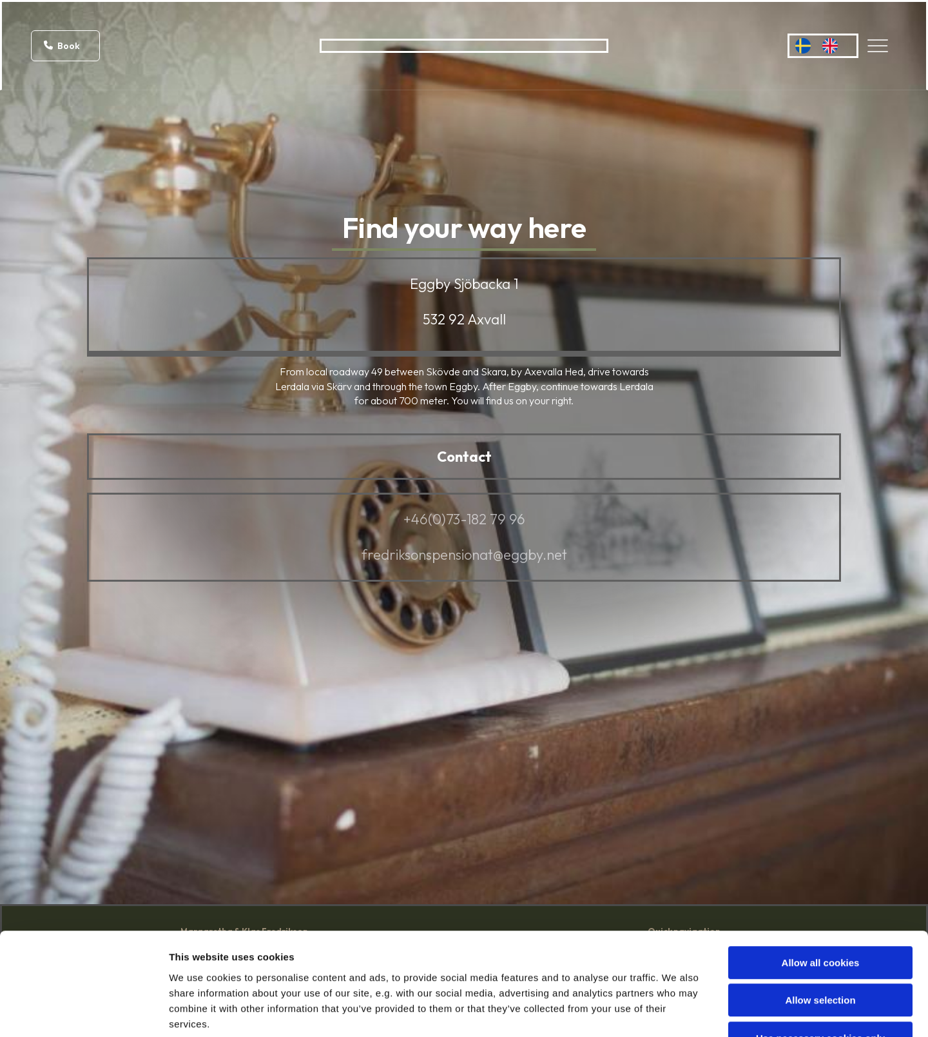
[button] (65, 45)
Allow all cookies (821, 879)
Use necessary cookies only (820, 954)
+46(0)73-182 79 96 (464, 519)
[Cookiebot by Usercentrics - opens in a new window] (83, 1012)
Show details (676, 1011)
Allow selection (820, 917)
